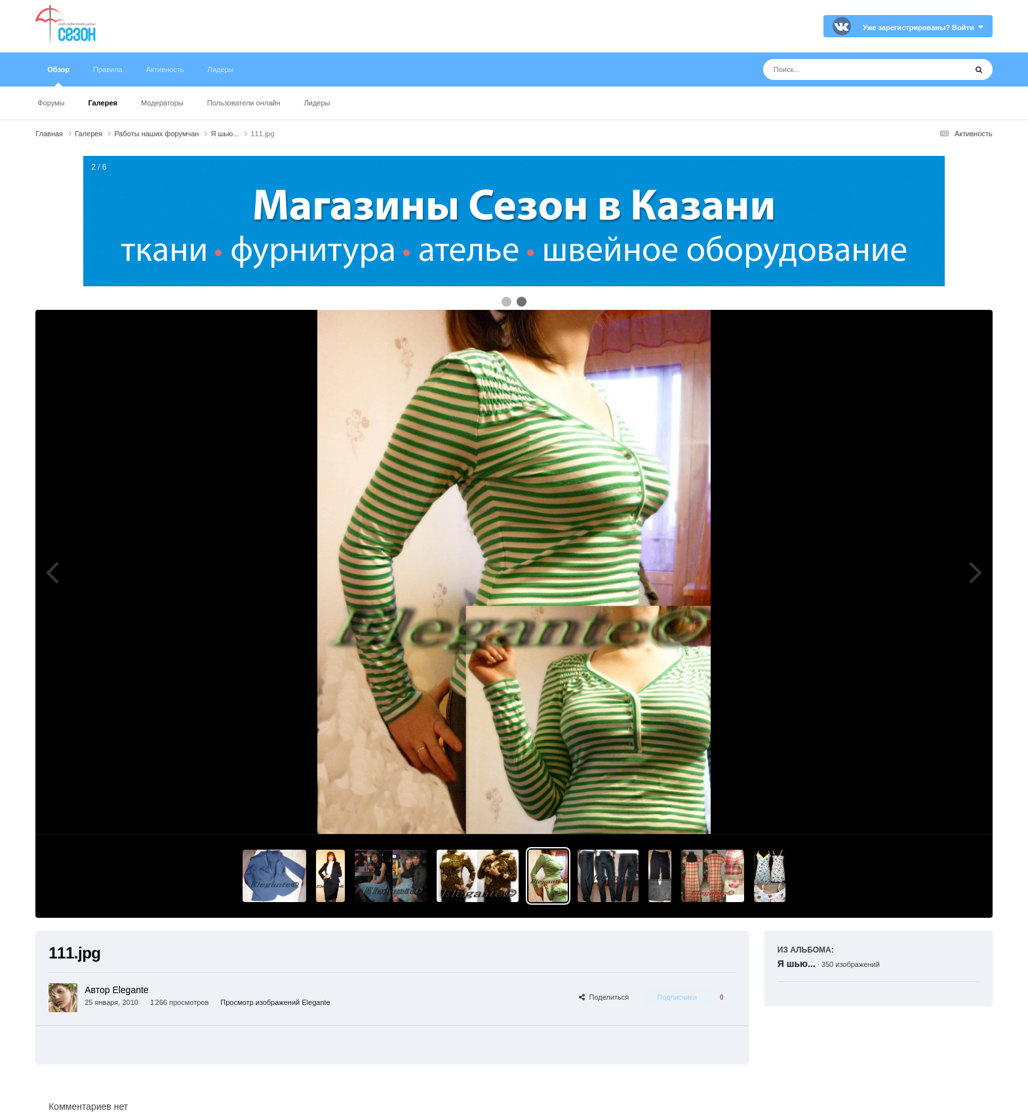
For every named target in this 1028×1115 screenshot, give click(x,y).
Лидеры (317, 103)
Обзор (58, 76)
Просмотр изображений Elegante (275, 1002)
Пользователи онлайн (244, 103)
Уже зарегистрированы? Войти (923, 27)
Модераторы (162, 103)
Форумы (50, 103)
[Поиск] (840, 69)
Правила (108, 69)
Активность (165, 69)
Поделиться (604, 997)
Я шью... (797, 963)
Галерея (103, 103)
